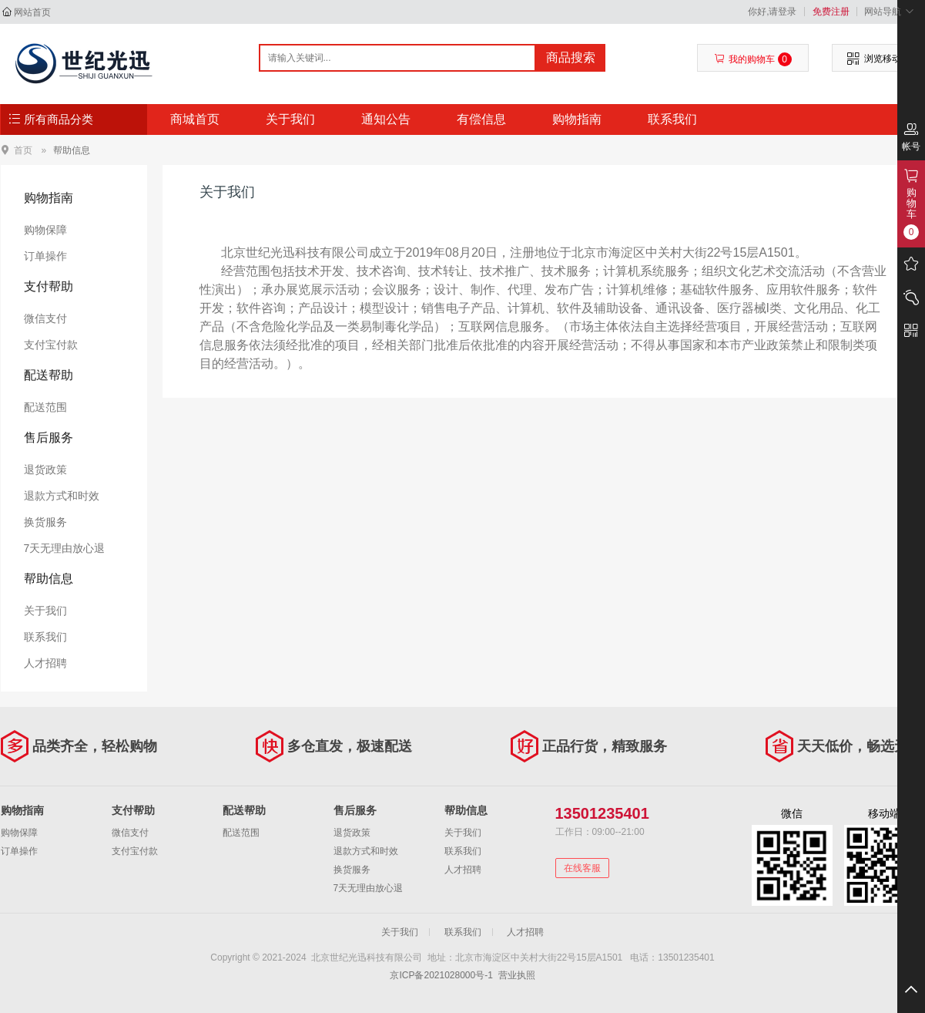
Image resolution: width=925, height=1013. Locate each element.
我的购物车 (753, 59)
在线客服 (582, 868)
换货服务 (45, 522)
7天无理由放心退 (65, 548)
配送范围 (45, 407)
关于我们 (290, 119)
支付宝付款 (51, 344)
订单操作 (45, 256)
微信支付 (45, 318)
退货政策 (45, 469)
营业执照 (516, 975)
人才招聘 (45, 663)
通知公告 (386, 119)
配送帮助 (48, 375)
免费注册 (831, 11)
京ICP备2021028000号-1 (441, 975)
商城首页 (195, 119)
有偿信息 (481, 119)
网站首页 (32, 12)
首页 (23, 150)
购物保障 (45, 230)
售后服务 (48, 437)
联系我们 (672, 119)
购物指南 (577, 119)
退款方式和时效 (61, 496)
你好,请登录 (772, 11)
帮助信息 (71, 150)
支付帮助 (48, 286)
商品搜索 (570, 57)
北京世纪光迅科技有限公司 (83, 63)
